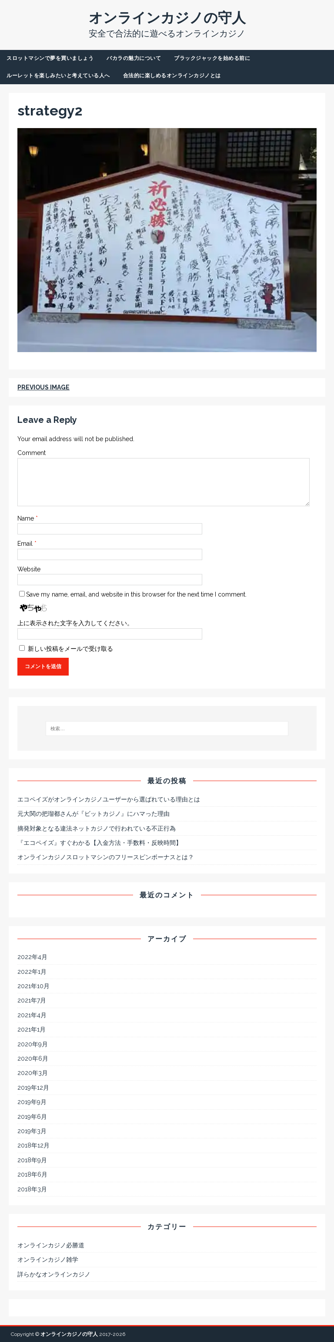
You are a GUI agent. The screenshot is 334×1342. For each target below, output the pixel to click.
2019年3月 (32, 1131)
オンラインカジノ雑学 (47, 1259)
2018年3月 (32, 1189)
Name (26, 518)
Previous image (43, 387)
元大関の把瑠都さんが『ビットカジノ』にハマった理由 (93, 813)
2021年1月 (31, 1029)
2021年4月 (32, 1015)
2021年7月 (31, 1000)
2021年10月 (33, 986)
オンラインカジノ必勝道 (50, 1245)
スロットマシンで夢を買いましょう (50, 58)
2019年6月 (32, 1116)
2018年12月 (33, 1145)
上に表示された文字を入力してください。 (75, 623)
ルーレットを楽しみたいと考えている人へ (58, 76)
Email (25, 543)
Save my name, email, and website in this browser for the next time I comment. (136, 594)
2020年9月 (32, 1044)
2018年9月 (32, 1160)
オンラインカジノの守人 (69, 1334)
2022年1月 (32, 971)
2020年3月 (32, 1072)
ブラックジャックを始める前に (212, 58)
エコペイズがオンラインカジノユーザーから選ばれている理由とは (108, 799)
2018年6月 (32, 1174)
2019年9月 (32, 1101)
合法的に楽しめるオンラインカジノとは (172, 76)
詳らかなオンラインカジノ (53, 1274)
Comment (31, 452)
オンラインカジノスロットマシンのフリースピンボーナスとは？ (105, 857)
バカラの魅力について (134, 58)
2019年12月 (33, 1087)
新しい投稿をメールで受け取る (70, 648)
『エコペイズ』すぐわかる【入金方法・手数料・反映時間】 (99, 842)
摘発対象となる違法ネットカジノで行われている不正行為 (96, 828)
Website (28, 569)
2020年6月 (32, 1058)
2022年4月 (32, 956)
